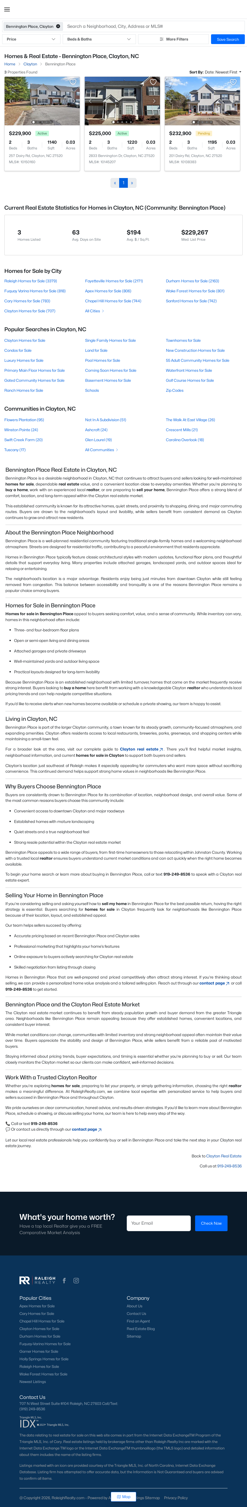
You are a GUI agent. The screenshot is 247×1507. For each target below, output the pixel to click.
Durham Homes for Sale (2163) (192, 281)
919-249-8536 (229, 1166)
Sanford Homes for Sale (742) (191, 301)
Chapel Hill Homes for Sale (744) (113, 301)
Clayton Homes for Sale (24, 340)
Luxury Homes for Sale (24, 360)
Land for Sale (96, 350)
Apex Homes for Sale (37, 1306)
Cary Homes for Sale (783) (27, 301)
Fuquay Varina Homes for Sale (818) (35, 291)
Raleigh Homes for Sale (39, 1366)
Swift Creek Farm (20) (23, 439)
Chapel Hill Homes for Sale (41, 1321)
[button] (7, 9)
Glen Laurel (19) (98, 439)
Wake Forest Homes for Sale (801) (195, 291)
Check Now (211, 1223)
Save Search (228, 39)
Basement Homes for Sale (108, 380)
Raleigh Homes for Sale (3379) (30, 281)
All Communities (102, 449)
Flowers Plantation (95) (24, 419)
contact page (214, 983)
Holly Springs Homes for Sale (43, 1359)
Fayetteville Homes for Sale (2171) (114, 281)
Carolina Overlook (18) (185, 439)
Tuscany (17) (15, 449)
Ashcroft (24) (96, 429)
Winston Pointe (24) (21, 429)
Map (124, 1496)
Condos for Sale (18, 350)
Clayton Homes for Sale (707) (29, 311)
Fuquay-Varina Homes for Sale (45, 1344)
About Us (134, 1306)
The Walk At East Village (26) (190, 419)
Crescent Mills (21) (182, 429)
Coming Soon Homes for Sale (110, 370)
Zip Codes (174, 390)
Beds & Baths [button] (99, 39)
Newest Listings (32, 1381)
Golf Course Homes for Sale (190, 380)
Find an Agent (138, 1321)
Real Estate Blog (141, 1329)
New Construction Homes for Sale (195, 350)
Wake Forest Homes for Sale (43, 1374)
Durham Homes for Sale (39, 1336)
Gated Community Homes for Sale (34, 380)
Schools (92, 390)
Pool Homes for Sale (102, 360)
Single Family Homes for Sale (110, 340)
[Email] (159, 1223)
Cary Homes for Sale (36, 1313)
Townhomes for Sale (183, 340)
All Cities (95, 311)
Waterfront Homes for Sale (189, 370)
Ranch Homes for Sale (23, 390)
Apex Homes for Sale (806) (108, 291)
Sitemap (134, 1336)
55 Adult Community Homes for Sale (197, 360)
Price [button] (31, 39)
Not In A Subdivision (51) (105, 419)
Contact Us (136, 1313)
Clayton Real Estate (224, 1156)
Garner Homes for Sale (38, 1351)
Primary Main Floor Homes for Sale (34, 370)
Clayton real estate (142, 749)
